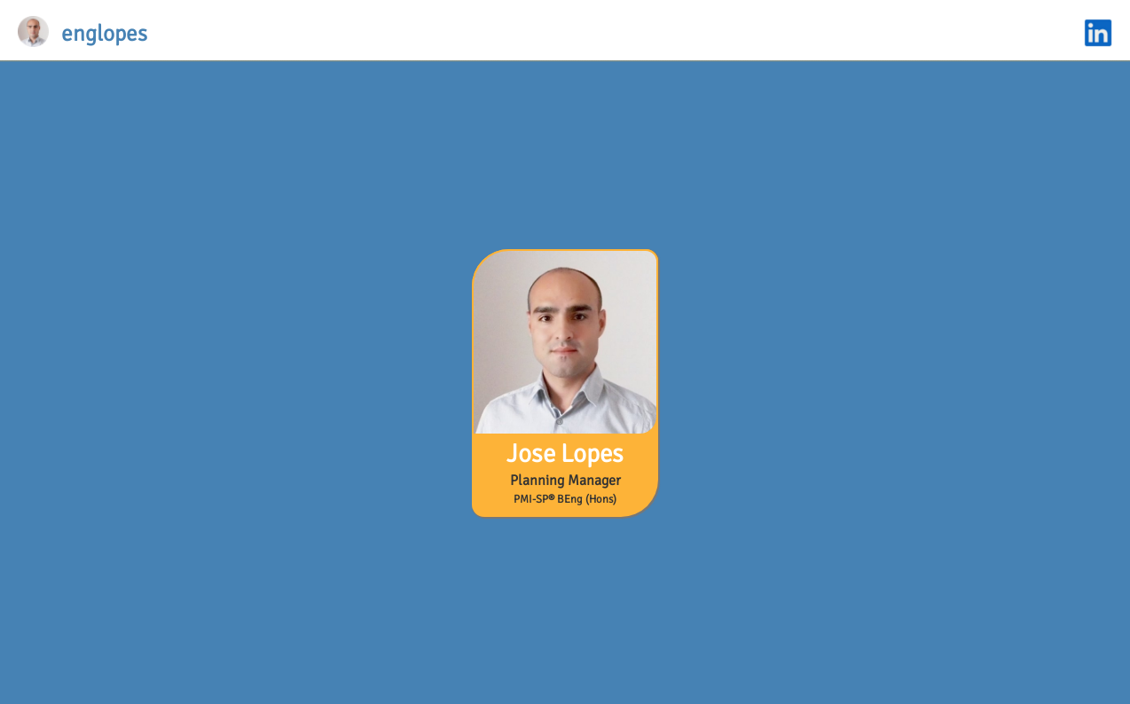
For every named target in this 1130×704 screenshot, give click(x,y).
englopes (104, 33)
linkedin (1098, 33)
